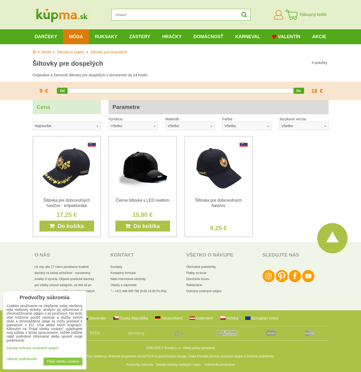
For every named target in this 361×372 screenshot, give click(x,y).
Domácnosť (208, 36)
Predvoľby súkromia (139, 364)
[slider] (62, 91)
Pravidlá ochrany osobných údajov (220, 356)
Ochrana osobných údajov (204, 291)
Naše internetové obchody (128, 279)
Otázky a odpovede (124, 285)
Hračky (172, 36)
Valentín (286, 37)
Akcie (319, 36)
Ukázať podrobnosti (22, 359)
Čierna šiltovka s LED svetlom (142, 200)
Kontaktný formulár (123, 273)
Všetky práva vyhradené (198, 348)
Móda (76, 36)
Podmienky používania (219, 364)
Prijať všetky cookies (63, 361)
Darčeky (46, 36)
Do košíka (66, 226)
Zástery (139, 36)
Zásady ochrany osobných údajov (178, 364)
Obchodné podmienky (201, 267)
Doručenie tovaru (197, 279)
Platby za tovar (196, 273)
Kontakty (116, 267)
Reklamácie (194, 285)
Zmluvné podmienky (259, 356)
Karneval (247, 36)
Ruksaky (106, 36)
